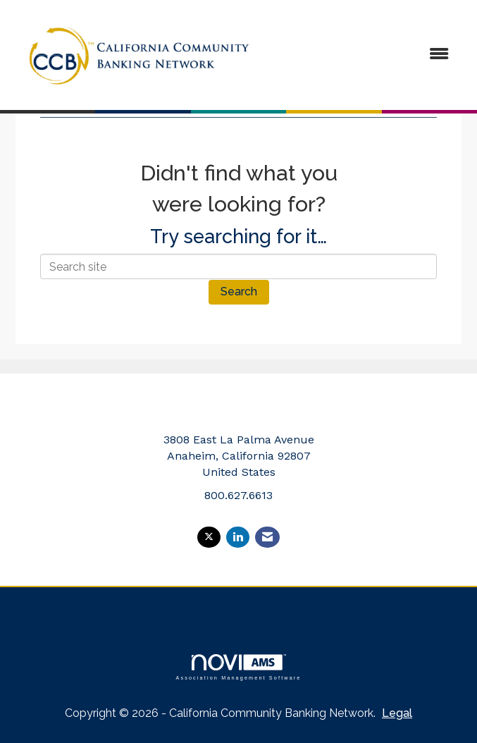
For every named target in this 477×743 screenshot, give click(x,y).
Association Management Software (238, 667)
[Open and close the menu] (365, 54)
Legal (397, 713)
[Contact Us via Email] (267, 537)
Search (239, 291)
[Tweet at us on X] (209, 537)
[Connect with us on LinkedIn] (238, 537)
